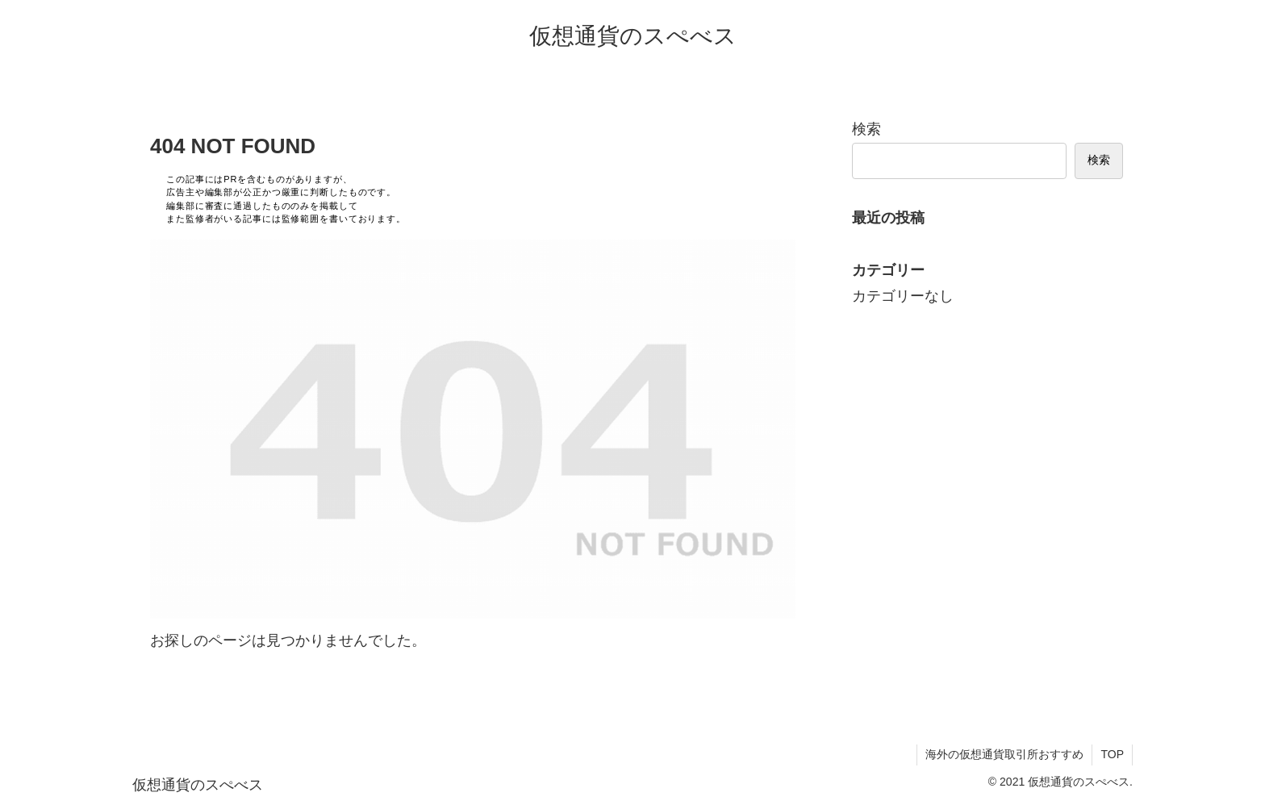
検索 (866, 129)
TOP (1112, 754)
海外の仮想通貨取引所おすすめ (1004, 754)
